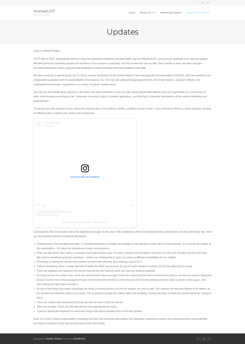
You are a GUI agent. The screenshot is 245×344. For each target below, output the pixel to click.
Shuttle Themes (54, 338)
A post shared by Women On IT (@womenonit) (85, 222)
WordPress (79, 338)
